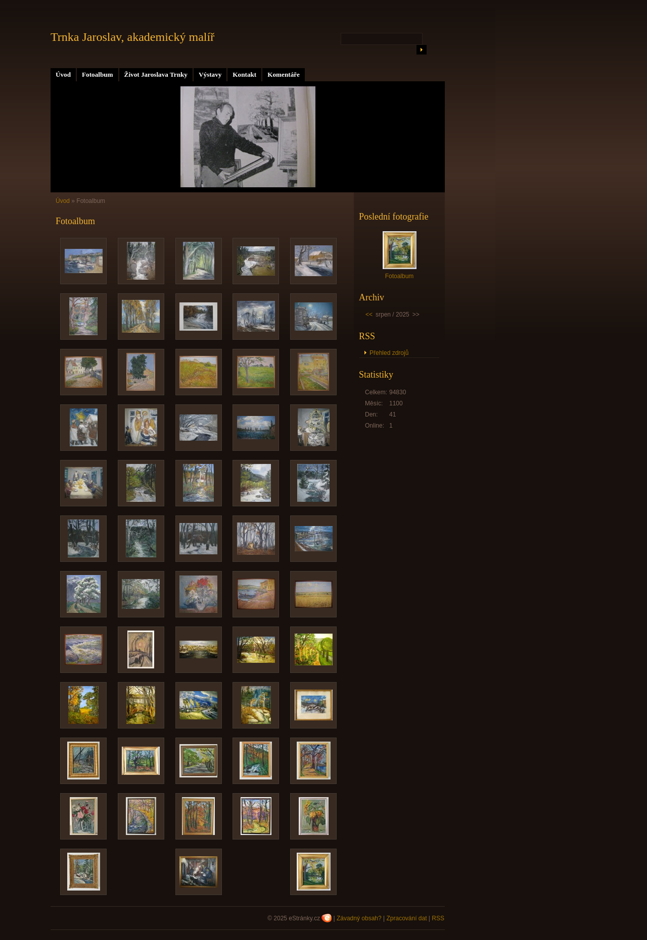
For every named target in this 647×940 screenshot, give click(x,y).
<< (369, 314)
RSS (438, 918)
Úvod (63, 74)
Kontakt (244, 74)
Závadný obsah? (359, 918)
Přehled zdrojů (388, 352)
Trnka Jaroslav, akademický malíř (132, 36)
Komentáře (283, 74)
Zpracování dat (406, 918)
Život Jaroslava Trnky (156, 74)
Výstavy (210, 74)
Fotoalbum (97, 74)
